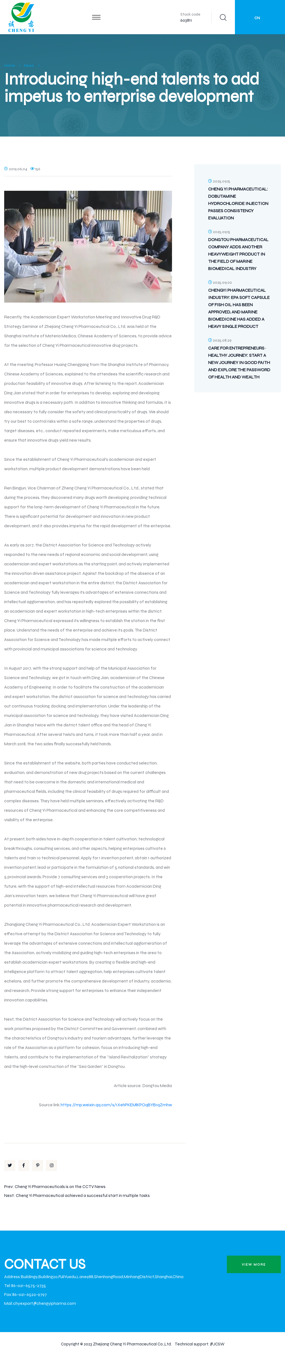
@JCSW (217, 1344)
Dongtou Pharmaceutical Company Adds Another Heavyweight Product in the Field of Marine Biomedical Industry (238, 254)
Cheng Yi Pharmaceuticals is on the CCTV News (60, 1186)
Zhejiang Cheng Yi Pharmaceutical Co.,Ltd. (132, 1344)
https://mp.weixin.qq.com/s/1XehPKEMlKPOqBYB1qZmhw (116, 1104)
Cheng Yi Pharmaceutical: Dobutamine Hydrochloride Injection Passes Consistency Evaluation (238, 203)
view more (254, 1264)
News (29, 65)
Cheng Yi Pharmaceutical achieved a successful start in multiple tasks (83, 1195)
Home (9, 65)
